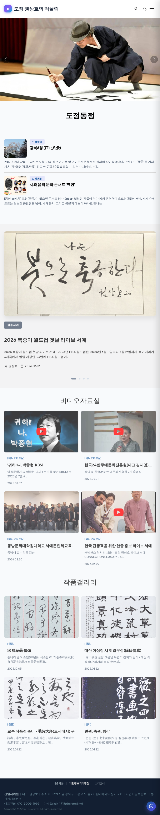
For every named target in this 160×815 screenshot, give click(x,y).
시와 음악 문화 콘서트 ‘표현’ (52, 184)
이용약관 (59, 783)
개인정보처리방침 (79, 783)
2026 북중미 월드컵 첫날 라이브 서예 (45, 344)
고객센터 (100, 783)
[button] (73, 383)
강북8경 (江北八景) (45, 147)
